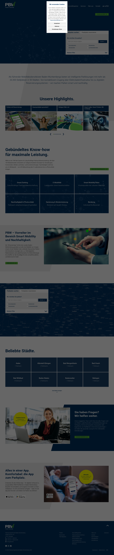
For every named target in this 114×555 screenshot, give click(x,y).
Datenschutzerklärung (55, 20)
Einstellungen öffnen (57, 29)
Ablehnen (57, 26)
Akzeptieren (57, 23)
